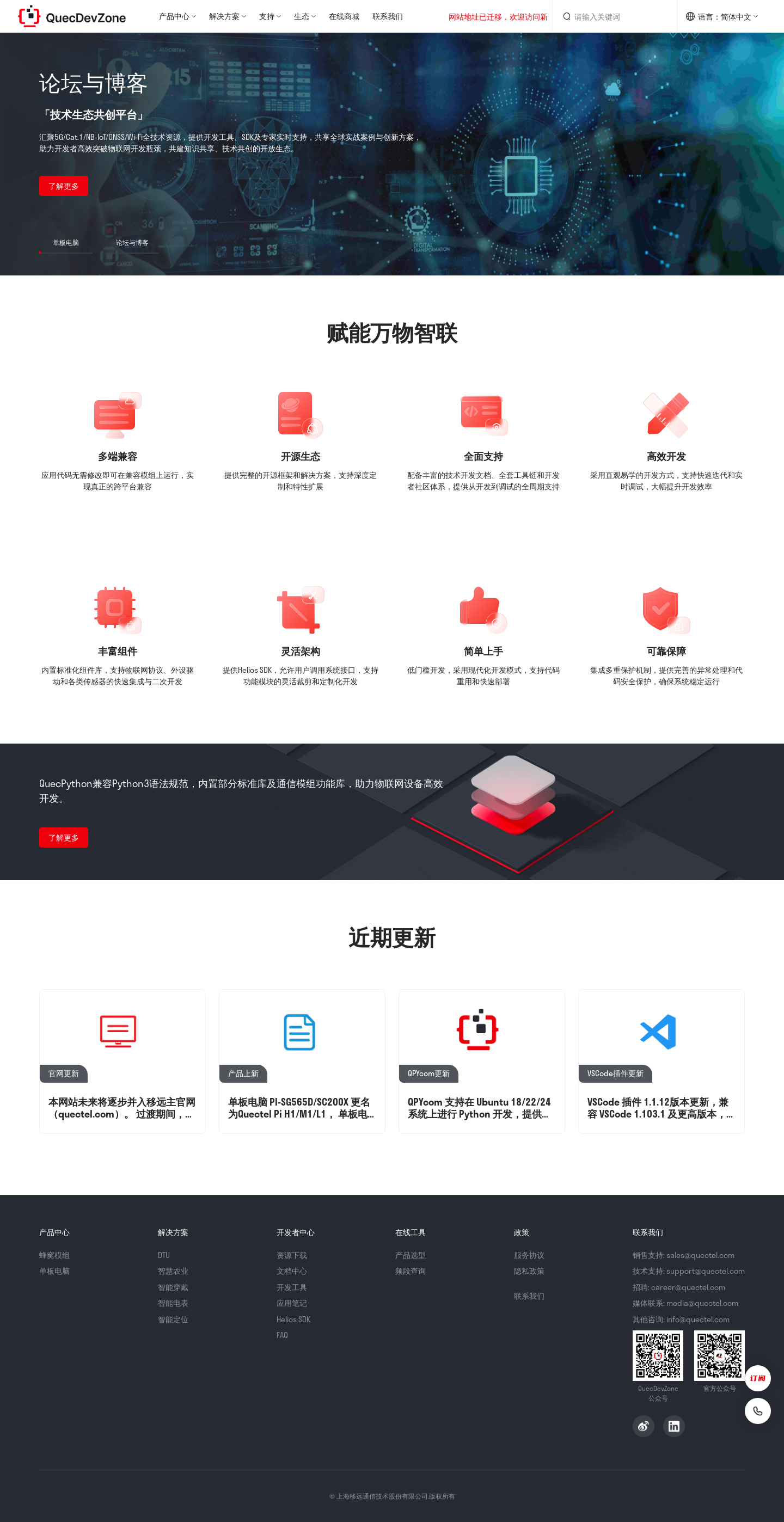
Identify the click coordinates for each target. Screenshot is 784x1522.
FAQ (282, 1335)
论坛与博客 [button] (132, 242)
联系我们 (387, 16)
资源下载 (292, 1255)
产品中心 (174, 16)
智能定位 (173, 1319)
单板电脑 (54, 1270)
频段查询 (410, 1270)
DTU (164, 1255)
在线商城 (344, 16)
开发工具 (292, 1287)
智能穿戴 (173, 1287)
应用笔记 (292, 1303)
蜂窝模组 (54, 1255)
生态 (301, 16)
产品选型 (410, 1255)
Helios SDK (293, 1319)
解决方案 (224, 16)
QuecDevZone (71, 16)
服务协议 (529, 1255)
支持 (266, 16)
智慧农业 (173, 1270)
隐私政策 (529, 1270)
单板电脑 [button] (66, 242)
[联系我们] (758, 1411)
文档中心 (292, 1270)
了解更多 (63, 186)
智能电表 (173, 1303)
